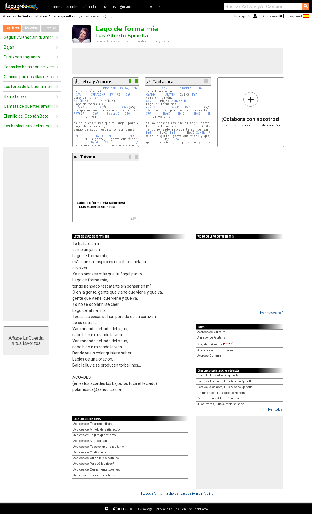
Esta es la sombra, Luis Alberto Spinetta (225, 387)
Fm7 (194, 94)
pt (190, 509)
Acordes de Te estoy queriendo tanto (98, 447)
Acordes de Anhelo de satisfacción (97, 429)
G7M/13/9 (98, 94)
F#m (112, 94)
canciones (54, 6)
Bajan (9, 47)
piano (141, 6)
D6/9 (90, 88)
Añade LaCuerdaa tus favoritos (26, 341)
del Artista (31, 28)
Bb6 (103, 101)
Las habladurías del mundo (28, 126)
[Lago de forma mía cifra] (197, 493)
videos (155, 6)
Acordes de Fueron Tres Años (94, 475)
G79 (149, 114)
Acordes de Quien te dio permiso (96, 458)
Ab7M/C (151, 107)
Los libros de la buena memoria (30, 86)
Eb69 (163, 88)
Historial (50, 28)
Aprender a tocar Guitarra (215, 350)
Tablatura (163, 82)
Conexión (270, 16)
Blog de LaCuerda (215, 344)
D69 (95, 114)
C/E (76, 136)
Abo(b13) (81, 101)
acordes (72, 6)
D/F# (99, 136)
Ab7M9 (170, 94)
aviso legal (146, 509)
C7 (99, 107)
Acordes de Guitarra (18, 16)
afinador (90, 6)
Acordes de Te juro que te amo (94, 435)
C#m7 (125, 107)
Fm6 (148, 133)
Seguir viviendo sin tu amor (28, 37)
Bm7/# (78, 107)
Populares (12, 28)
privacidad (164, 509)
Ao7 (149, 101)
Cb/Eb (200, 133)
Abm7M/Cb (178, 101)
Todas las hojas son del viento (30, 67)
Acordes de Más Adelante (91, 441)
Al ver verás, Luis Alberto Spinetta (220, 404)
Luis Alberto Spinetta (57, 16)
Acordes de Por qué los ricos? (93, 464)
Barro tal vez (15, 96)
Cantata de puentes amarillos (30, 106)
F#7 (76, 114)
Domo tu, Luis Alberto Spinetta (218, 375)
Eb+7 (181, 114)
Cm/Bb (150, 94)
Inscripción (242, 16)
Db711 (176, 107)
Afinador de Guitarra (211, 337)
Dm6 (187, 107)
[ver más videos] (271, 312)
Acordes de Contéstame (89, 452)
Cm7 (200, 88)
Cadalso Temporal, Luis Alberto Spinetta (225, 381)
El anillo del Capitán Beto (26, 116)
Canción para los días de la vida (30, 76)
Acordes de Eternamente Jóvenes (96, 469)
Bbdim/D (109, 88)
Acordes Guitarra (209, 356)
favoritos (108, 6)
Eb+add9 (184, 88)
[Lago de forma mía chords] (160, 493)
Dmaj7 (86, 107)
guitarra (126, 6)
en (184, 509)
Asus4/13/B (128, 88)
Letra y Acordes (97, 82)
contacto (201, 509)
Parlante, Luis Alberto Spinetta (218, 398)
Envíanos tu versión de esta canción (251, 109)
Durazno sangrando (22, 57)
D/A (78, 94)
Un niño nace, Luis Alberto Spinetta (221, 393)
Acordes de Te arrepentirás (92, 424)
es (177, 509)
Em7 (127, 94)
